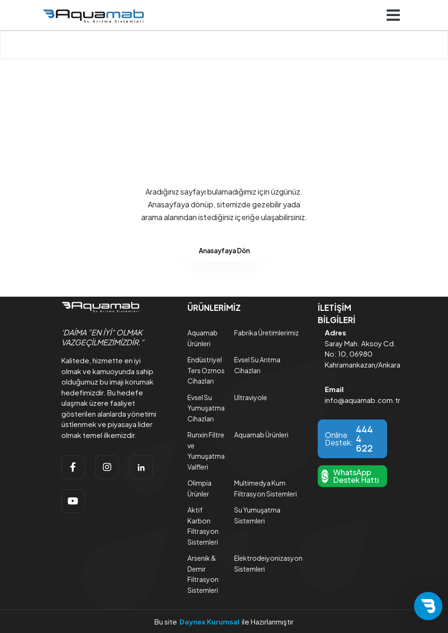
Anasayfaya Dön (224, 251)
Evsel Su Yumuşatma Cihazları (206, 408)
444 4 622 (364, 439)
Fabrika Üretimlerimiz (266, 332)
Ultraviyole (250, 397)
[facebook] (73, 467)
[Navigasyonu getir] (393, 15)
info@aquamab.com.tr (362, 399)
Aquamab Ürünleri (261, 434)
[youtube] (73, 501)
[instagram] (107, 467)
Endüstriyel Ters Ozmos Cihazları (206, 370)
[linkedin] (141, 467)
